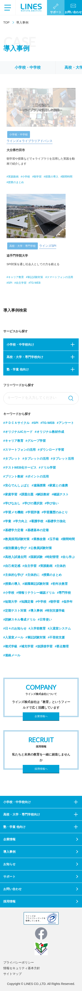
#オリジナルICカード (18, 431)
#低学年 (67, 601)
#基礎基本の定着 (37, 530)
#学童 (7, 521)
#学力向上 (20, 521)
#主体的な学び (13, 575)
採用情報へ (41, 768)
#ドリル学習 (47, 467)
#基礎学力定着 (13, 530)
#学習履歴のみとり (55, 512)
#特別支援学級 (55, 610)
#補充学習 (26, 646)
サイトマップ (12, 974)
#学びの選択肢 (33, 503)
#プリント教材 (13, 476)
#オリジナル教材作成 (49, 431)
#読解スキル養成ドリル (19, 619)
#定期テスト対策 (14, 610)
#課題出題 (26, 494)
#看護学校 (37, 521)
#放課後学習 (44, 646)
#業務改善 (39, 539)
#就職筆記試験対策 (36, 583)
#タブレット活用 (62, 458)
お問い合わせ (12, 889)
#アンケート (65, 423)
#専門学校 (64, 592)
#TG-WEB (47, 423)
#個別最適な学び (14, 548)
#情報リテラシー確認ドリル (35, 592)
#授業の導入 (11, 583)
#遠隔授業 (39, 485)
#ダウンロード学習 (51, 449)
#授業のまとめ (52, 575)
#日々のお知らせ (14, 628)
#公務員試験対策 (40, 548)
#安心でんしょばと (16, 485)
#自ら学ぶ (68, 557)
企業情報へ (41, 716)
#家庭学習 (10, 494)
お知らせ (9, 864)
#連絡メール (11, 655)
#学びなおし (11, 503)
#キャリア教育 (13, 440)
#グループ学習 (36, 440)
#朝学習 (54, 601)
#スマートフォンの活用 (19, 449)
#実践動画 (46, 566)
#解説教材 (43, 494)
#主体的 (60, 566)
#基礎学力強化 (55, 521)
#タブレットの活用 (36, 458)
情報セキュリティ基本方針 (21, 968)
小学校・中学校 (28, 67)
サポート (9, 876)
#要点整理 (62, 646)
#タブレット (11, 458)
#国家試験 (36, 557)
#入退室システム (59, 628)
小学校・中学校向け (20, 344)
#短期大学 (10, 601)
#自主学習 (30, 566)
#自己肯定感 (11, 566)
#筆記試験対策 (36, 637)
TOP (6, 22)
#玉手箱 (53, 539)
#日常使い (45, 619)
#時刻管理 (52, 557)
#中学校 (41, 601)
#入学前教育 (37, 628)
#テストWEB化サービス (20, 467)
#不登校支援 (56, 637)
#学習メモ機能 (13, 512)
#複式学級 (10, 646)
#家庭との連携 (58, 485)
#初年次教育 (59, 583)
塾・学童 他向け (18, 369)
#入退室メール (13, 637)
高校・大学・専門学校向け (25, 357)
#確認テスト (60, 494)
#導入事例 (36, 610)
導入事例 (9, 851)
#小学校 (8, 592)
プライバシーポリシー (18, 962)
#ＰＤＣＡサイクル (16, 423)
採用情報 (9, 901)
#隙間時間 (68, 539)
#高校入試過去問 (14, 557)
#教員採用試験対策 (16, 539)
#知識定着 (26, 601)
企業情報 (9, 839)
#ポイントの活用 (37, 476)
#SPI (35, 423)
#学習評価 (33, 512)
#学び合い (52, 503)
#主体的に (33, 575)
